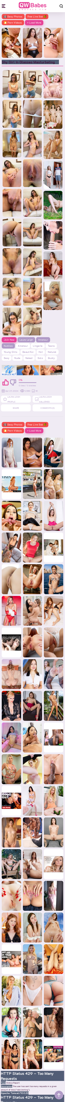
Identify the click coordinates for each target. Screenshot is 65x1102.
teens (51, 345)
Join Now (9, 339)
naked (29, 358)
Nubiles (8, 345)
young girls (11, 352)
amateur (23, 345)
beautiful (28, 352)
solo (40, 358)
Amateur (43, 339)
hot (41, 352)
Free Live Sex (37, 16)
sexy (6, 358)
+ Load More (34, 22)
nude (17, 358)
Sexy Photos (13, 16)
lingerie (38, 345)
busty (51, 358)
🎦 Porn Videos (13, 22)
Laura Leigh (26, 339)
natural (52, 352)
